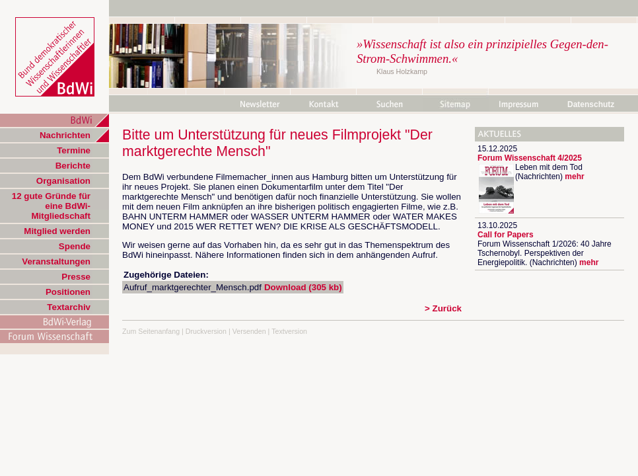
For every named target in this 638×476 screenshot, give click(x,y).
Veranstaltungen (56, 261)
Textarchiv (68, 307)
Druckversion (206, 331)
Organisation (63, 181)
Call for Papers (506, 234)
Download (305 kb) (303, 287)
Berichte (72, 166)
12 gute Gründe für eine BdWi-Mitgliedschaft (51, 206)
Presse (75, 277)
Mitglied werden (57, 231)
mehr (574, 176)
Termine (73, 150)
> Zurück (443, 308)
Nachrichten (65, 135)
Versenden (249, 331)
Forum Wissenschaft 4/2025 (530, 158)
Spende (74, 246)
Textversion (289, 331)
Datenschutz (590, 104)
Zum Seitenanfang (151, 331)
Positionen (68, 292)
